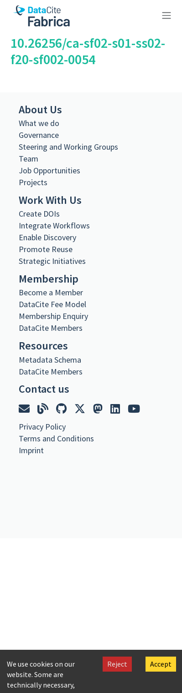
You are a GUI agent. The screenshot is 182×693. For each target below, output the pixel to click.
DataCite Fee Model (52, 304)
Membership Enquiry (53, 316)
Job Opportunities (49, 170)
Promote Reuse (46, 249)
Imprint (31, 450)
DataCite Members (51, 328)
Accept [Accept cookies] (161, 663)
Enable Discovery (47, 237)
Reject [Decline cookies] (117, 663)
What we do (39, 123)
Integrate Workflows (54, 225)
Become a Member (51, 292)
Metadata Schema (50, 359)
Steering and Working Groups (68, 147)
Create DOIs (39, 213)
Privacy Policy (42, 426)
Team (28, 158)
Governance (39, 135)
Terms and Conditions (56, 438)
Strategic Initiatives (52, 261)
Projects (33, 182)
